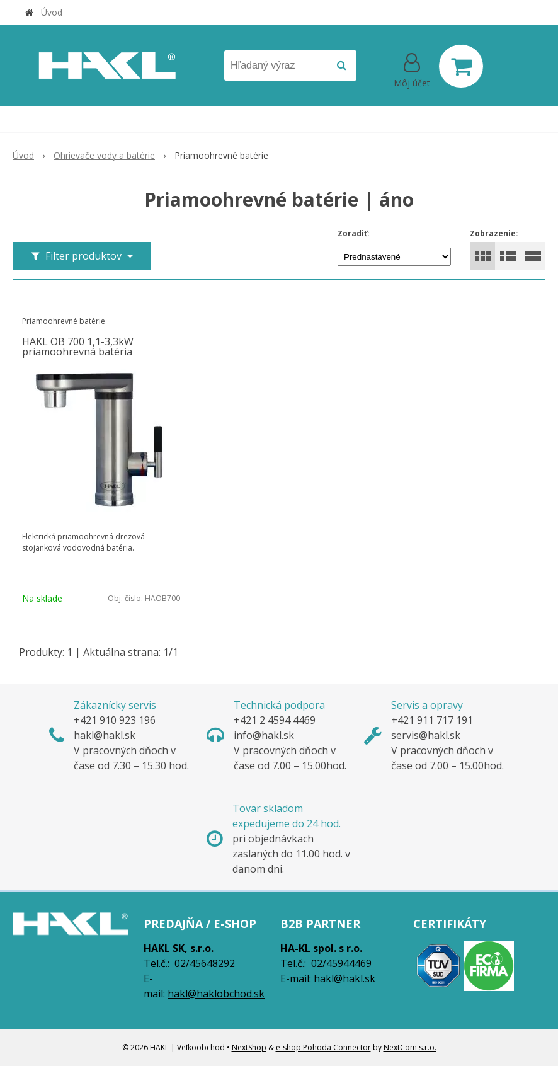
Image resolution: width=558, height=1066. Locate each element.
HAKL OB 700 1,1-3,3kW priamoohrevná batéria (78, 346)
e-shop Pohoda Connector (323, 1047)
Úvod (51, 12)
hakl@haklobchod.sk (216, 993)
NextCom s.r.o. (410, 1047)
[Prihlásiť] (412, 68)
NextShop (249, 1047)
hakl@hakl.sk (344, 978)
